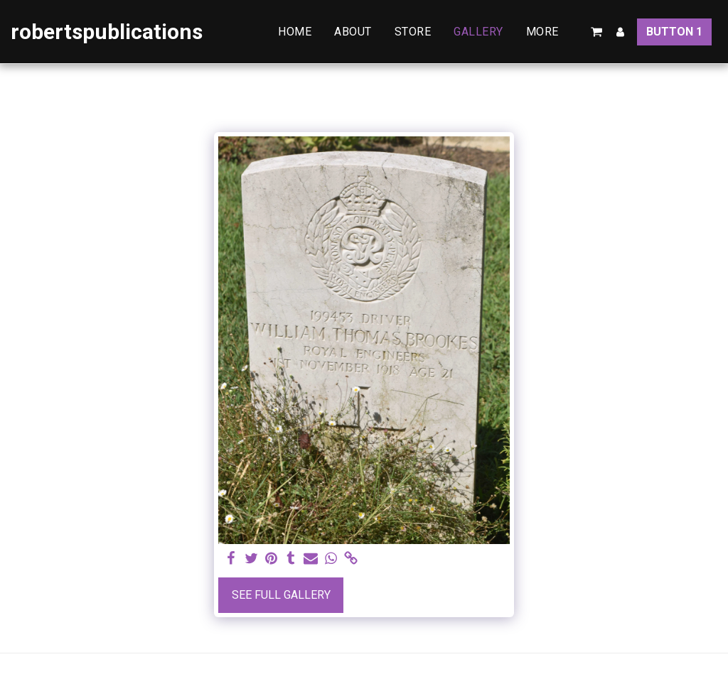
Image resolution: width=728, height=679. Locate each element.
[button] (596, 32)
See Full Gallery (281, 595)
